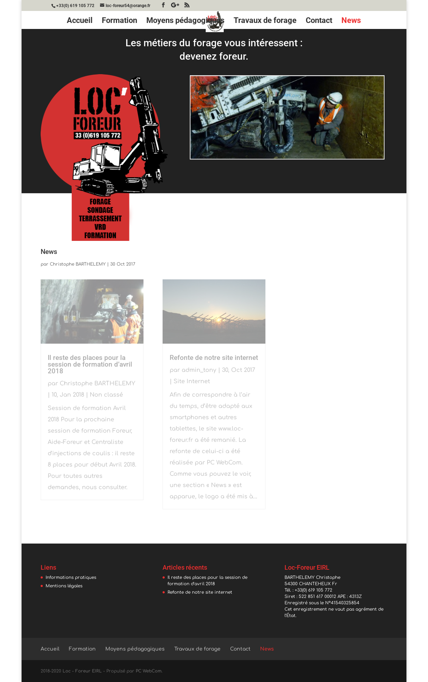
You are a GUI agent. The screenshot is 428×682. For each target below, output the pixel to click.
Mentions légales (64, 585)
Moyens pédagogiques (185, 21)
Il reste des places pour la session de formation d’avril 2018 (90, 364)
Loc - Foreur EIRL (82, 671)
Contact (319, 21)
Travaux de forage (265, 21)
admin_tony (199, 370)
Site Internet (192, 381)
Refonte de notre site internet (214, 358)
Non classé (106, 395)
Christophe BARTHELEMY (78, 264)
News (351, 21)
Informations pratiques (71, 577)
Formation (119, 21)
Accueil (80, 21)
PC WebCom (149, 671)
